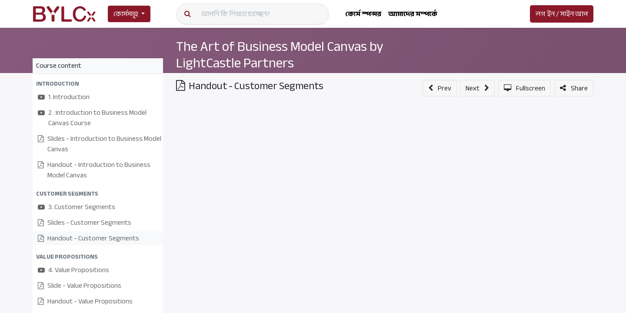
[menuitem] (363, 14)
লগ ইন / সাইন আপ (562, 13)
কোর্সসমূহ (125, 13)
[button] (98, 83)
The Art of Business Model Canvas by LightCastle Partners (279, 54)
